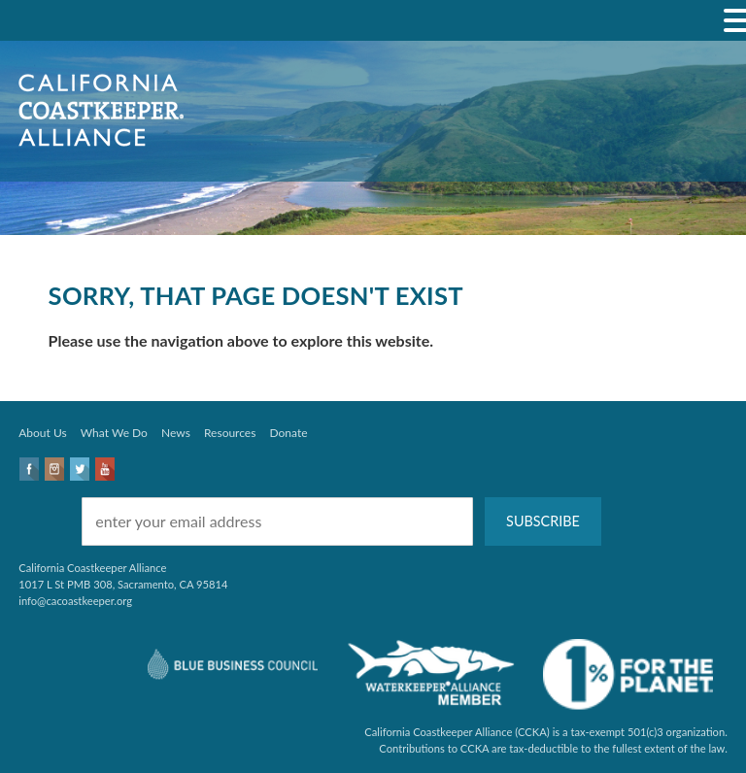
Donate (289, 432)
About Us (42, 432)
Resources (229, 432)
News (175, 432)
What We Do (114, 432)
